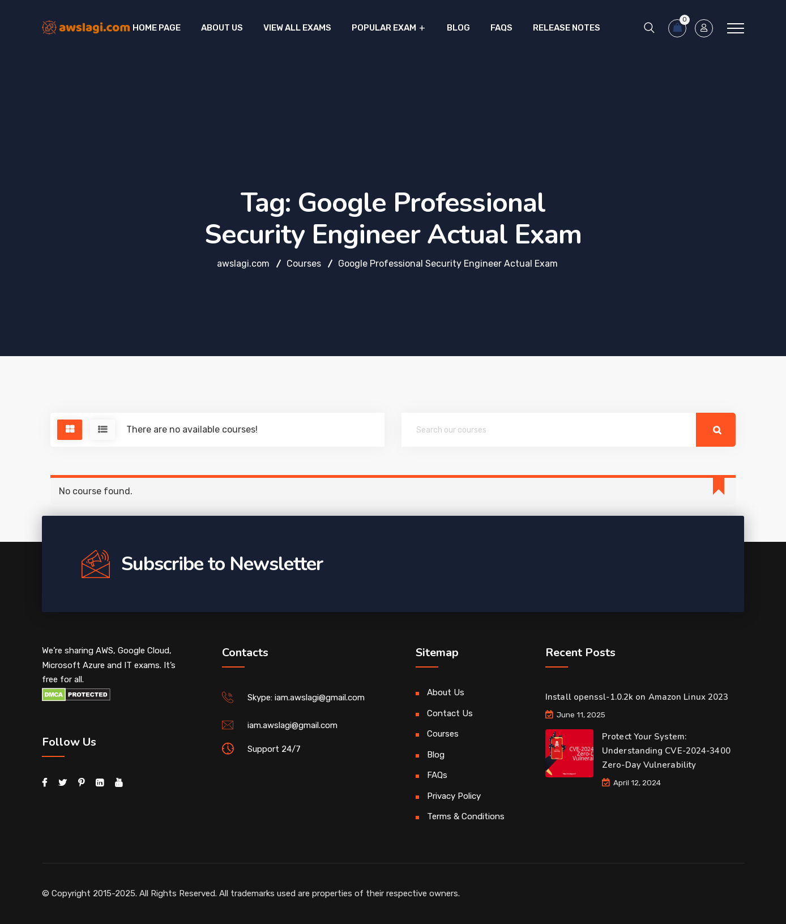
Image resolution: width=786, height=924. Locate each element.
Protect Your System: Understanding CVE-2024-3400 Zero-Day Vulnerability (666, 751)
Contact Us (450, 713)
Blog (458, 28)
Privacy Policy (454, 796)
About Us (222, 28)
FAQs (501, 28)
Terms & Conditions (466, 816)
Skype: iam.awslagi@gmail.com (306, 697)
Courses (443, 734)
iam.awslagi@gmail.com (292, 725)
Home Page (157, 28)
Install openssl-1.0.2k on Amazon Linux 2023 (636, 697)
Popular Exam (384, 28)
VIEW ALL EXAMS (297, 28)
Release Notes (566, 28)
